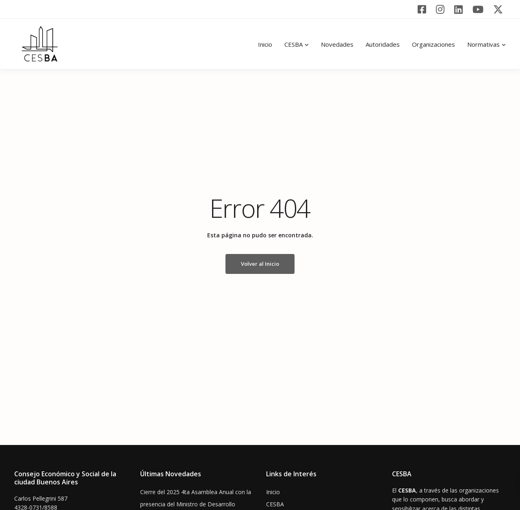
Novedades (337, 44)
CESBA (293, 44)
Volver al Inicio (260, 263)
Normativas (483, 44)
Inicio (265, 44)
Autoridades (383, 44)
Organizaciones (433, 44)
